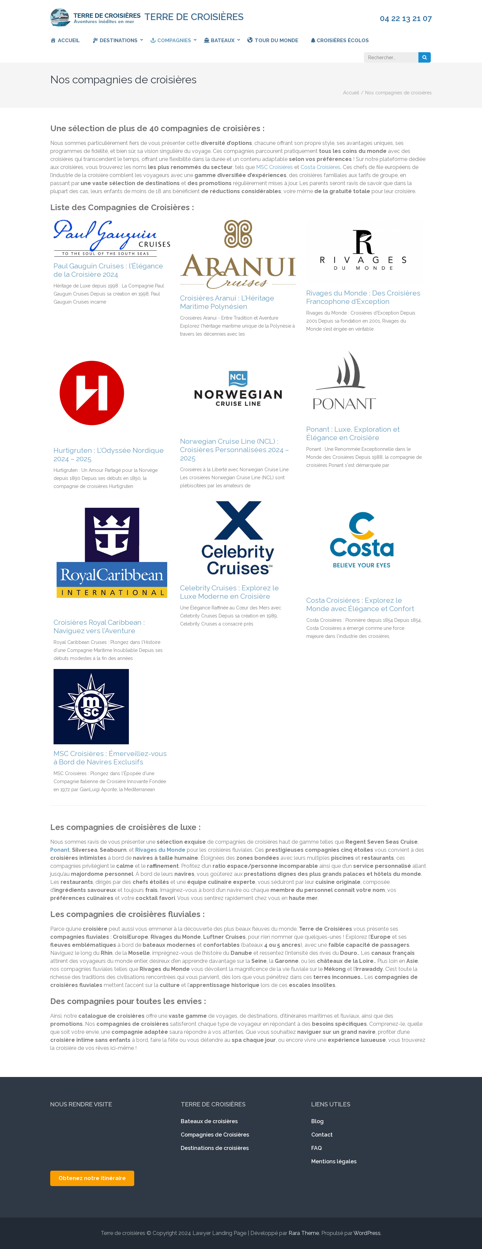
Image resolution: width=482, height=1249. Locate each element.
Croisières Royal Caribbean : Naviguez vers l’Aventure (99, 626)
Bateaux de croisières (209, 1121)
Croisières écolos (340, 40)
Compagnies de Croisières (215, 1135)
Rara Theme (304, 1233)
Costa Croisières (320, 167)
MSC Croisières (274, 167)
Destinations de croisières (215, 1148)
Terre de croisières (194, 16)
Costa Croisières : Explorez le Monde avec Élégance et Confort (360, 604)
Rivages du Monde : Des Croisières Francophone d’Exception (363, 297)
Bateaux (219, 40)
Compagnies (170, 40)
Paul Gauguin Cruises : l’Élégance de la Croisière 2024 (108, 270)
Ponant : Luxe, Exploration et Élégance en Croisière (353, 433)
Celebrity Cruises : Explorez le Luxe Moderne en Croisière (229, 592)
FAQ (316, 1148)
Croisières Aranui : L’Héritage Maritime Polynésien (227, 302)
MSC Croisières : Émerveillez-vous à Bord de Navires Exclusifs (110, 757)
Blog (317, 1121)
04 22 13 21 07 (406, 18)
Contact (322, 1135)
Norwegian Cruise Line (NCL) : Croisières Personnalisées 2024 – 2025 (234, 449)
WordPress (367, 1233)
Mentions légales (333, 1161)
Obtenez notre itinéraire (92, 1178)
